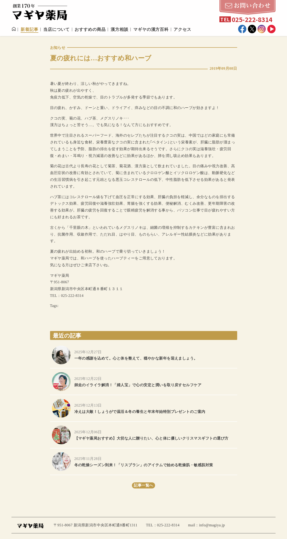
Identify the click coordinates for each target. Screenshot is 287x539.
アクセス (182, 29)
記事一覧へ (143, 485)
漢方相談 (119, 29)
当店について (56, 29)
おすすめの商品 (90, 29)
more (143, 355)
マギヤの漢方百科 (151, 29)
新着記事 (29, 29)
